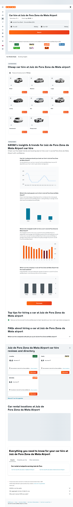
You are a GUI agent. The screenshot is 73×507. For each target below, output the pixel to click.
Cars (16, 502)
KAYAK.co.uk (10, 502)
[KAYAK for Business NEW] (3, 36)
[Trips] (3, 41)
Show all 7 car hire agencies (15, 398)
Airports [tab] (12, 460)
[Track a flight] (3, 29)
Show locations (34, 368)
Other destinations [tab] (34, 460)
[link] (39, 303)
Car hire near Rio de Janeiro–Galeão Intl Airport (22, 469)
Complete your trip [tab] (22, 460)
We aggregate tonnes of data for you (40, 491)
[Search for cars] (3, 18)
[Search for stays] (3, 15)
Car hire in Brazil (22, 502)
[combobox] (14, 18)
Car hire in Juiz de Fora (45, 502)
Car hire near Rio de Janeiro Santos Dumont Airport (52, 469)
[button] (2, 7)
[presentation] (70, 348)
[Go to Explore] (3, 26)
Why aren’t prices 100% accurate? (40, 494)
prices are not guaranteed (39, 483)
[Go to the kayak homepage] (11, 7)
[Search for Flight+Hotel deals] (3, 22)
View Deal (24, 92)
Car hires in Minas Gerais (33, 502)
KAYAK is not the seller (40, 488)
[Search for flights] (3, 12)
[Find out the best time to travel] (3, 33)
